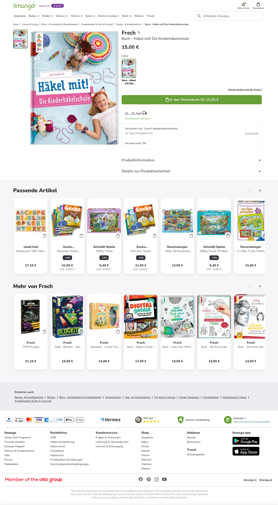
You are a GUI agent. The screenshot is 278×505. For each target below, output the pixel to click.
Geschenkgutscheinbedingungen (69, 465)
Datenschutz (57, 448)
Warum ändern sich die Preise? (245, 90)
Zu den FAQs (252, 134)
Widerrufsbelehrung (62, 443)
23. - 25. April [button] (133, 114)
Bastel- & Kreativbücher (29, 398)
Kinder (145, 448)
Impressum (57, 456)
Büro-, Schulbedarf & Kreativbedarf (80, 398)
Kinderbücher (113, 398)
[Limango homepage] (25, 6)
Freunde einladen (15, 443)
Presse (9, 461)
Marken (145, 470)
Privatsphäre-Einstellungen (66, 461)
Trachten (146, 465)
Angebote (147, 439)
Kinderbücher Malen (235, 398)
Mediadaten (12, 465)
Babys (145, 443)
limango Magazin (15, 448)
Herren (145, 456)
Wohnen (146, 461)
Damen (145, 452)
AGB (53, 439)
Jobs (7, 456)
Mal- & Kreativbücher (137, 398)
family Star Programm (18, 439)
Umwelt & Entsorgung (109, 448)
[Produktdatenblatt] (30, 237)
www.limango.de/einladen (194, 495)
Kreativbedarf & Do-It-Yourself (33, 402)
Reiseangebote (195, 456)
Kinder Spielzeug (189, 398)
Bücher (51, 398)
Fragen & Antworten (108, 439)
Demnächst (193, 443)
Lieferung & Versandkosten (112, 443)
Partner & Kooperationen (20, 452)
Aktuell (191, 439)
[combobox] (229, 17)
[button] (258, 6)
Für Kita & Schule (164, 398)
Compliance (57, 452)
